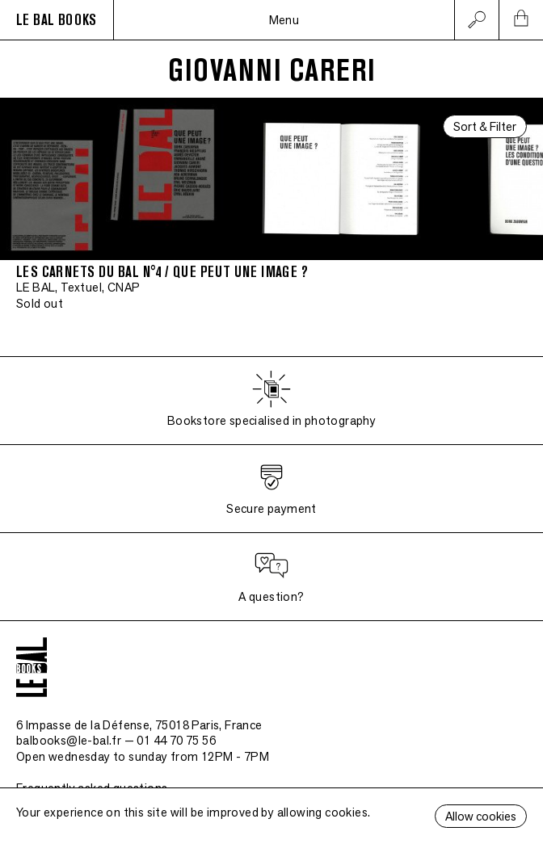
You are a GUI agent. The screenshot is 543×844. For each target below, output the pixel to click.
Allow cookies (480, 816)
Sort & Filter (484, 126)
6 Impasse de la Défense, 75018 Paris (139, 725)
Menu (284, 19)
